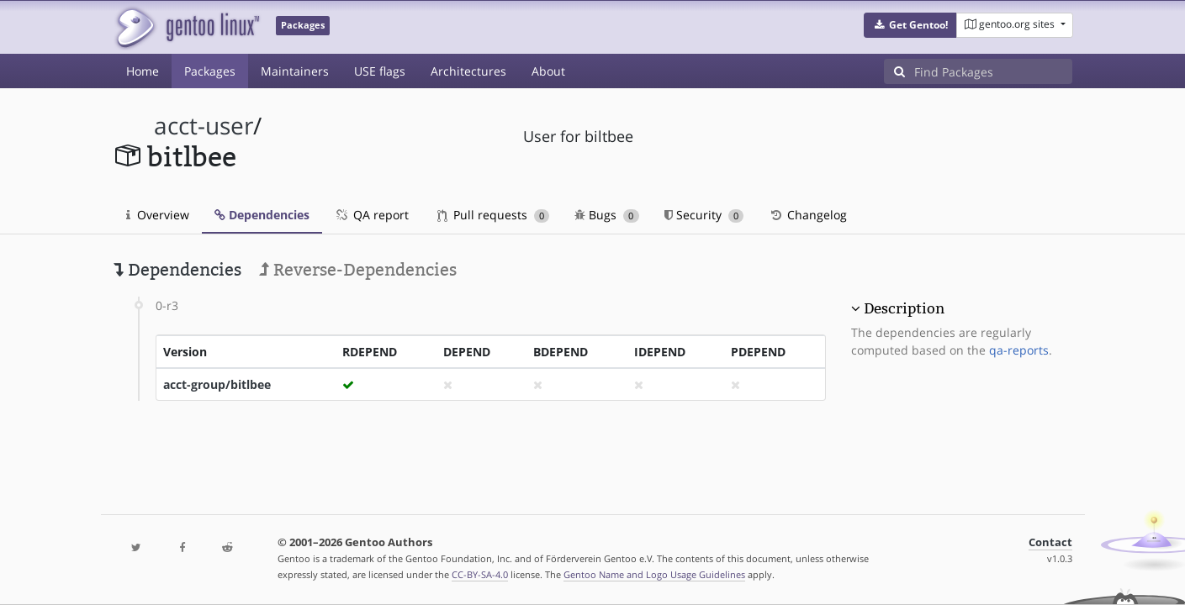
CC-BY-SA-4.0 (480, 574)
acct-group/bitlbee (217, 384)
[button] (910, 25)
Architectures (468, 71)
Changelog (808, 215)
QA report (372, 215)
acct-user (203, 125)
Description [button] (904, 308)
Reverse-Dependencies (358, 270)
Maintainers (295, 71)
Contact (1050, 542)
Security (704, 215)
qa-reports (1019, 350)
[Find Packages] (993, 71)
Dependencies (261, 215)
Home (142, 71)
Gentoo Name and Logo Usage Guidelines (654, 574)
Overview (157, 215)
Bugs (606, 215)
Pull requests (493, 215)
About (548, 71)
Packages (209, 71)
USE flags (379, 71)
